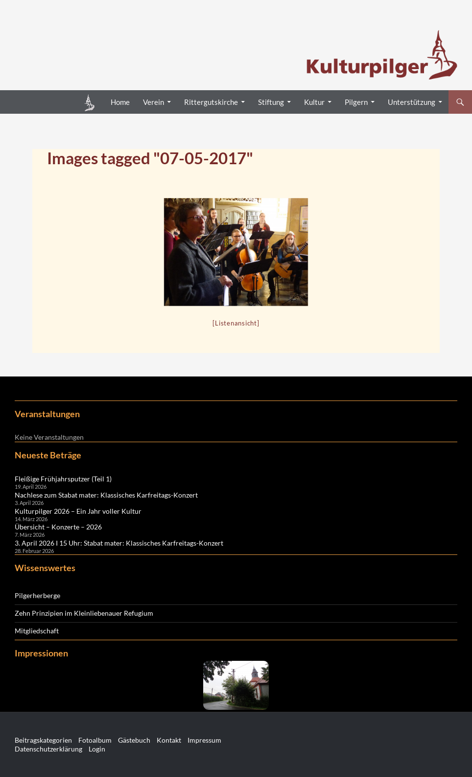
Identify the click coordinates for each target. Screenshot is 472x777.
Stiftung (271, 102)
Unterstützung (411, 102)
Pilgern (356, 102)
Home (120, 102)
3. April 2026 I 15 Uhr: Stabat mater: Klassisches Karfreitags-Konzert (119, 543)
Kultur (314, 102)
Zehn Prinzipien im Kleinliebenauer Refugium (84, 613)
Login (97, 749)
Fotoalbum (95, 740)
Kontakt (169, 740)
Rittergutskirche (211, 102)
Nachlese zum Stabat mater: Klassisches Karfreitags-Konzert (106, 495)
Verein (153, 102)
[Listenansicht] (235, 323)
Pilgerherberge (37, 595)
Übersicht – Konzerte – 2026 (58, 527)
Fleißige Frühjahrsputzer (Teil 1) (63, 479)
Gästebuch (134, 740)
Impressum (204, 740)
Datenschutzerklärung (48, 749)
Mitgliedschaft (37, 631)
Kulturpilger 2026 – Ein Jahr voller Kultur (78, 511)
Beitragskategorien (43, 740)
